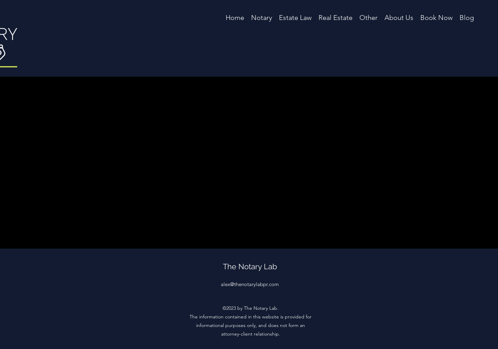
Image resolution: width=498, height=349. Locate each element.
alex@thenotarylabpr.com (250, 284)
